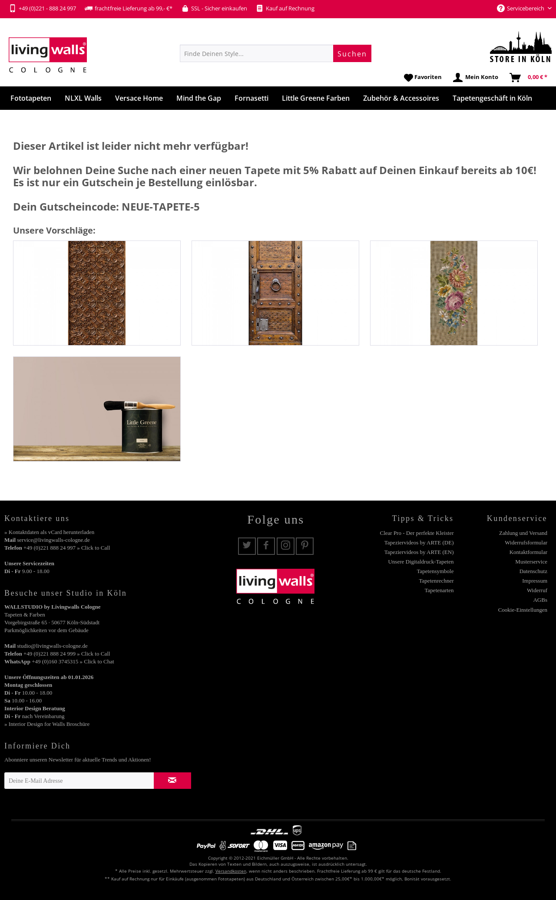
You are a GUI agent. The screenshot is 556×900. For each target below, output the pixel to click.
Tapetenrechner (436, 580)
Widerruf (537, 590)
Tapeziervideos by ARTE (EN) (419, 552)
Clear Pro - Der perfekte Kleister (416, 533)
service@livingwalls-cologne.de (53, 540)
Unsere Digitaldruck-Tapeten (420, 561)
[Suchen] (352, 53)
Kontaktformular (528, 552)
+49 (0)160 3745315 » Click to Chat (73, 661)
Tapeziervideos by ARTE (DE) (419, 542)
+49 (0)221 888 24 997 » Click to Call (66, 547)
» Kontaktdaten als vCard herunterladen (49, 532)
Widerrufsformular (526, 542)
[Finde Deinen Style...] (275, 53)
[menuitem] (275, 53)
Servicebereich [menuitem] (521, 8)
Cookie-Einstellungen (522, 610)
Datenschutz (533, 571)
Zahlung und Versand (523, 533)
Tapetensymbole (435, 571)
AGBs (540, 600)
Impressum (534, 580)
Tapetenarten (439, 590)
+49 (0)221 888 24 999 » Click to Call (66, 653)
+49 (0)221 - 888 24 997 (42, 8)
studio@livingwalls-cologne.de (52, 646)
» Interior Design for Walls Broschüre (46, 724)
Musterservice (531, 561)
